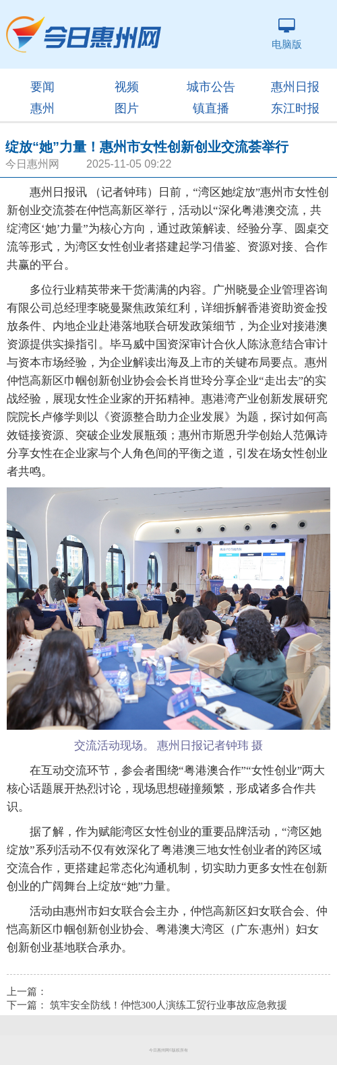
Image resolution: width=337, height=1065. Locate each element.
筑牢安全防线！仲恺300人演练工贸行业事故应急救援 (169, 1005)
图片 (127, 108)
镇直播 (211, 108)
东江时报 (295, 108)
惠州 (42, 108)
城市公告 (211, 87)
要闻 (42, 87)
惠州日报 (295, 87)
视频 (127, 87)
